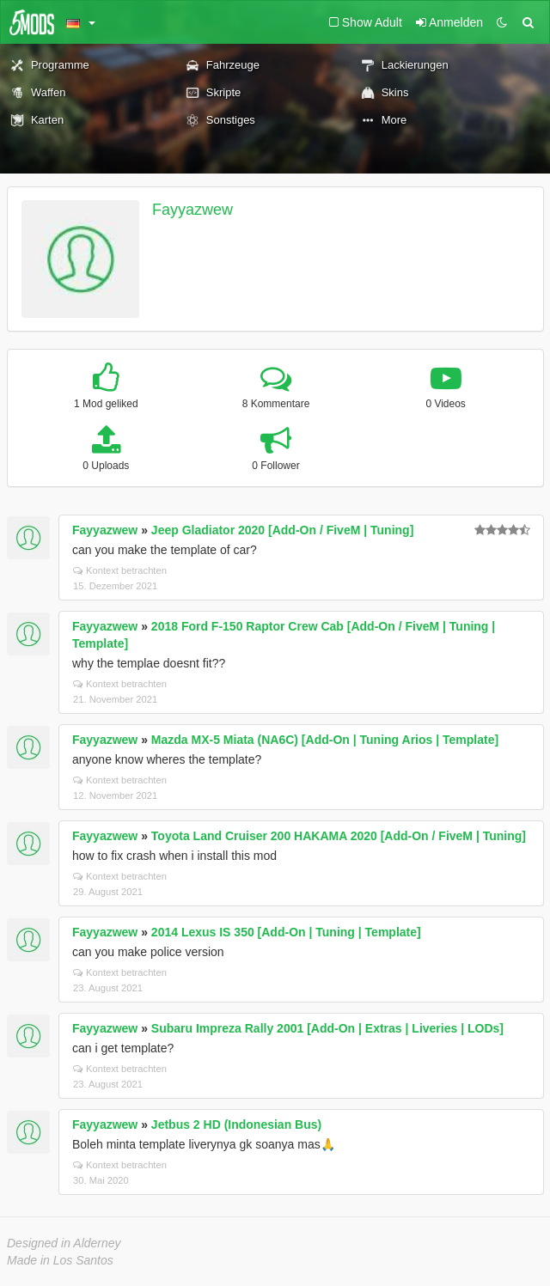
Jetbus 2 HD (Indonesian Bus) (236, 1124)
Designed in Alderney (64, 1243)
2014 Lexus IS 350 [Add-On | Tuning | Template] (286, 932)
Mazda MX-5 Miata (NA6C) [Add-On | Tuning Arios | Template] (324, 740)
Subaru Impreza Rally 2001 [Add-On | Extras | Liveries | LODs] (327, 1028)
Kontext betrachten (120, 570)
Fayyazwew (192, 209)
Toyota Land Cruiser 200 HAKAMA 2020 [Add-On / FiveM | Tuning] (338, 836)
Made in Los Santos (60, 1260)
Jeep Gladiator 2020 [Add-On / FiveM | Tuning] (282, 530)
